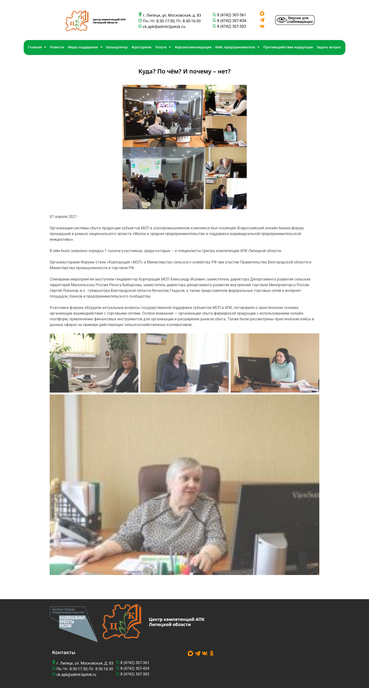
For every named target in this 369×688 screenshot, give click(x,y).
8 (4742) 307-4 (132, 668)
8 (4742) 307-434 (231, 20)
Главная (37, 47)
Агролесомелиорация (193, 47)
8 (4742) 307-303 (232, 26)
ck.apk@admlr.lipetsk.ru (164, 26)
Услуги (163, 47)
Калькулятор (117, 47)
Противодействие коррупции (288, 47)
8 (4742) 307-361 (231, 15)
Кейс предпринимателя (237, 47)
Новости (57, 47)
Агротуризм (141, 47)
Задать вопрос (329, 47)
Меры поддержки (85, 47)
